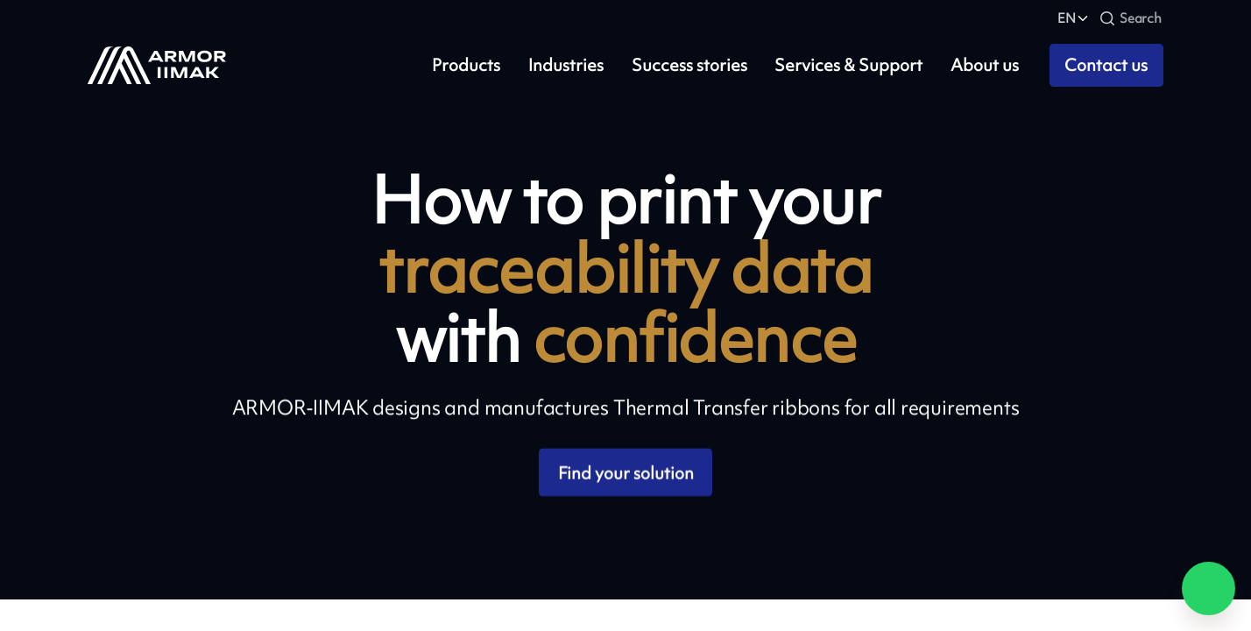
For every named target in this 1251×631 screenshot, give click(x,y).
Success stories (689, 65)
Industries (566, 65)
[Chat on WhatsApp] (1208, 588)
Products (466, 65)
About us (985, 65)
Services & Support (848, 65)
